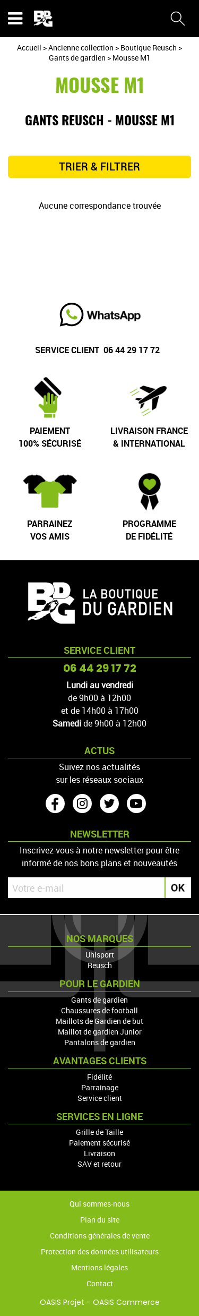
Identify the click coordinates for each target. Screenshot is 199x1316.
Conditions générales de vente (100, 1235)
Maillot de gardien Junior (100, 1032)
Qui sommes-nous (99, 1204)
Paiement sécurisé (99, 1143)
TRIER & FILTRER (99, 166)
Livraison (99, 1153)
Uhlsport (99, 955)
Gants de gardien (99, 1000)
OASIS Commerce (126, 1302)
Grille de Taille (99, 1132)
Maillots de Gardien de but (99, 1021)
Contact (99, 1283)
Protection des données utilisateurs (100, 1251)
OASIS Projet (62, 1302)
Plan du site (99, 1220)
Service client (99, 1098)
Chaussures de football (99, 1010)
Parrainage (99, 1087)
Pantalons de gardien (99, 1042)
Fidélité (99, 1077)
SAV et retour (99, 1164)
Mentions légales (99, 1267)
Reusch (100, 965)
